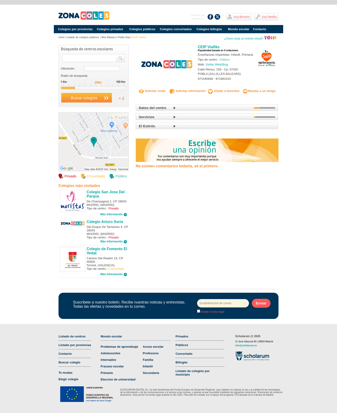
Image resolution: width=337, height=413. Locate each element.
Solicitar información (187, 91)
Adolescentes (111, 353)
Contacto (259, 29)
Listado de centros (72, 336)
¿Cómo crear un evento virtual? (250, 38)
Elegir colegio (68, 379)
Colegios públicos (142, 29)
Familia (148, 360)
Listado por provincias (75, 345)
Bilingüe (181, 362)
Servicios (146, 117)
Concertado (184, 353)
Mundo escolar (238, 29)
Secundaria (151, 373)
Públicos (182, 345)
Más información (113, 214)
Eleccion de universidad (118, 379)
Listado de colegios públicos (83, 37)
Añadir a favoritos (224, 91)
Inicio (62, 37)
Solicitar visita (152, 91)
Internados (108, 360)
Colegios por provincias (75, 29)
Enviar (261, 303)
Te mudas (66, 372)
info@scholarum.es (246, 345)
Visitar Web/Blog (217, 64)
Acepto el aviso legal (212, 311)
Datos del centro (152, 108)
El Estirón (147, 126)
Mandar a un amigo (259, 91)
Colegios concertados (176, 29)
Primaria (107, 373)
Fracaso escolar (112, 366)
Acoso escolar (153, 346)
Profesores (151, 353)
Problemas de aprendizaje (119, 346)
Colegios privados (110, 29)
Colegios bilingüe (209, 29)
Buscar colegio (69, 362)
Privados (182, 336)
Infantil (148, 366)
